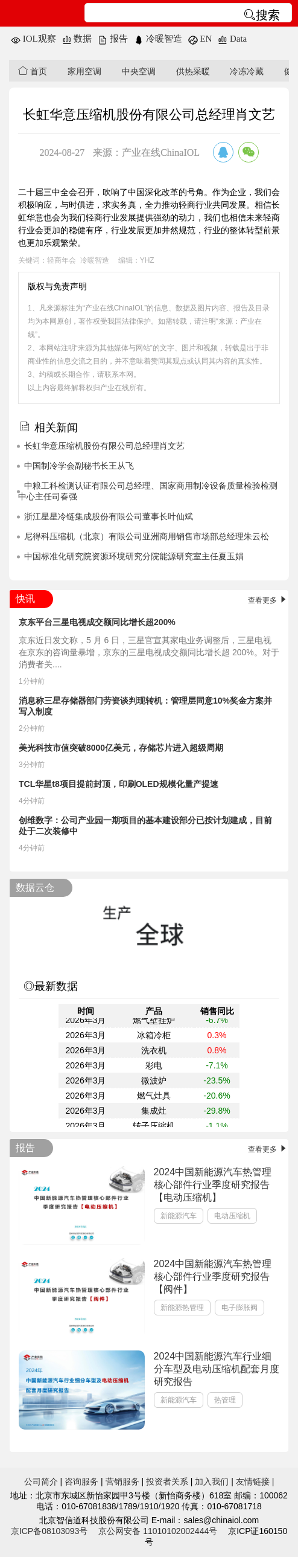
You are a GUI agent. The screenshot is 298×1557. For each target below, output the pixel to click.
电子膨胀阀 (239, 1307)
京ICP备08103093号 (49, 1531)
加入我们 (212, 1481)
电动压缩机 (232, 1216)
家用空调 (84, 71)
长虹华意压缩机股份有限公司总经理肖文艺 (104, 446)
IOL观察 (33, 38)
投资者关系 (167, 1481)
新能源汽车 (178, 1216)
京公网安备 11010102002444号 (157, 1531)
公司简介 (41, 1481)
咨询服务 (81, 1481)
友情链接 (253, 1481)
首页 (32, 71)
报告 (113, 38)
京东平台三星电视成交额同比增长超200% (97, 622)
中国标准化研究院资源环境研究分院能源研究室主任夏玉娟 (134, 556)
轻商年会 (61, 260)
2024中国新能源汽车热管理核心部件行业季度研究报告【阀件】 (213, 1276)
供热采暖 (193, 71)
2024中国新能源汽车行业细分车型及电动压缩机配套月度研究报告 (216, 1369)
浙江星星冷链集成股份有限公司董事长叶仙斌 (108, 516)
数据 (77, 38)
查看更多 (268, 600)
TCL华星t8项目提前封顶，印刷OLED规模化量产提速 (118, 784)
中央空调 (139, 71)
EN (200, 38)
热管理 (225, 1400)
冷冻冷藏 (247, 71)
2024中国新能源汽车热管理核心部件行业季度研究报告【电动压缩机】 (213, 1184)
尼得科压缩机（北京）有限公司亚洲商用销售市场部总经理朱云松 (146, 536)
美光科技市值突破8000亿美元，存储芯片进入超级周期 (121, 748)
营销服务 (122, 1481)
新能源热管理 (182, 1307)
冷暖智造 (158, 38)
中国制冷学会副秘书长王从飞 (79, 465)
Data (232, 38)
